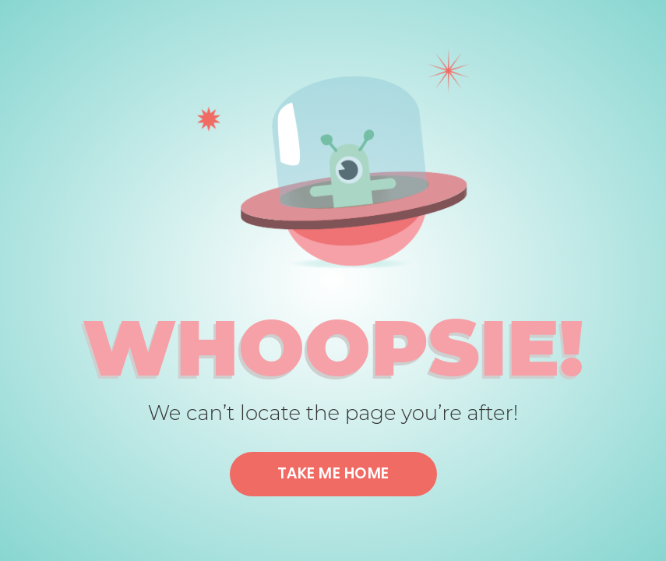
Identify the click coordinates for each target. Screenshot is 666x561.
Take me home (333, 473)
